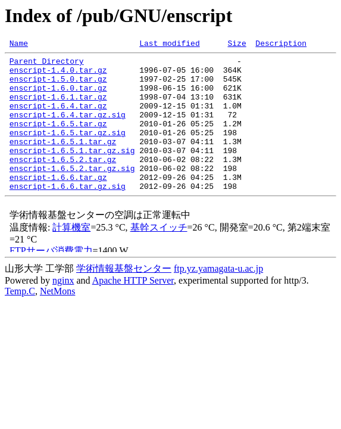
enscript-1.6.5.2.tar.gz (63, 182)
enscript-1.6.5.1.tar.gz (63, 161)
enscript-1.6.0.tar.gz (58, 96)
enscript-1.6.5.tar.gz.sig (68, 150)
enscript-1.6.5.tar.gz (58, 139)
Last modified (169, 44)
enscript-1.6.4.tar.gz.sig (68, 128)
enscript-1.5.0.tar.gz (58, 85)
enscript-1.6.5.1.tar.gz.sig (72, 171)
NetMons (58, 320)
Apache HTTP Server (133, 309)
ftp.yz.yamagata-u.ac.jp (218, 297)
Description (280, 44)
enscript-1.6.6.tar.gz (58, 203)
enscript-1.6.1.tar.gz (58, 107)
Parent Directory (47, 64)
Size (236, 44)
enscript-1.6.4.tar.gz (58, 118)
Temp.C (20, 320)
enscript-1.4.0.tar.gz (58, 75)
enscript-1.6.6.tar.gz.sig (68, 214)
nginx (63, 309)
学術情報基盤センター (123, 297)
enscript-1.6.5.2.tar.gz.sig (72, 193)
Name (19, 44)
